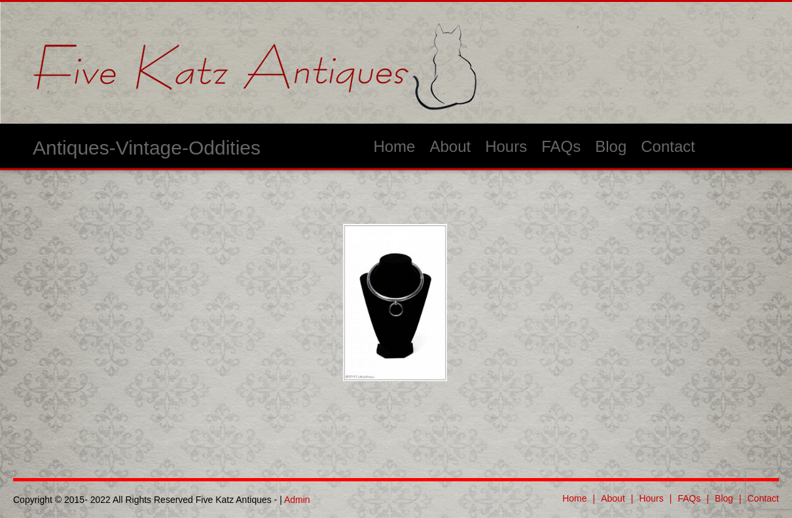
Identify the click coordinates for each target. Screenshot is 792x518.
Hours (506, 146)
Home (394, 146)
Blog (610, 146)
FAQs (561, 146)
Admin (297, 499)
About (450, 146)
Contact (668, 146)
